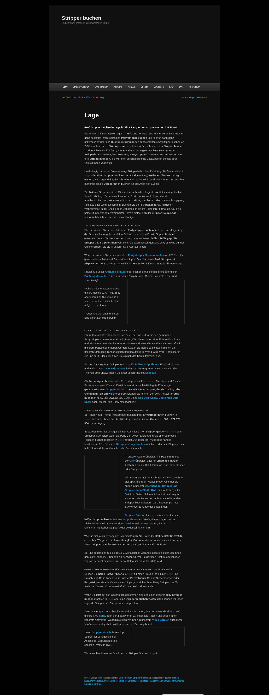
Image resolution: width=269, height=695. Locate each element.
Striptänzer (133, 681)
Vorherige (188, 97)
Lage (86, 681)
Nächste (202, 97)
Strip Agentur (125, 678)
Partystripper (96, 681)
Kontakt (131, 87)
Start (65, 87)
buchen (141, 444)
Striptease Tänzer (148, 681)
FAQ (171, 87)
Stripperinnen (101, 87)
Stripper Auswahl (81, 87)
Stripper (122, 681)
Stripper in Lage (126, 444)
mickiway (99, 97)
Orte (181, 87)
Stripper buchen (81, 18)
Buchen (144, 87)
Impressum (194, 87)
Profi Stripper (111, 681)
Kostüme (118, 87)
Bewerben (159, 87)
